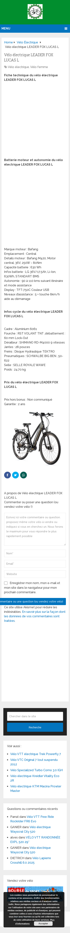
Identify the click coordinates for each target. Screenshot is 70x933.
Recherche (35, 727)
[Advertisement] (35, 121)
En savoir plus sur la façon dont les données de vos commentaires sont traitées (35, 616)
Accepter (43, 923)
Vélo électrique (18, 67)
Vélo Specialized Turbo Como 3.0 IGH (36, 770)
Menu (5, 28)
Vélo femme (39, 67)
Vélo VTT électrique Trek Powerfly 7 (35, 754)
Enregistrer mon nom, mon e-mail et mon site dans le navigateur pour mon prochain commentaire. (32, 587)
